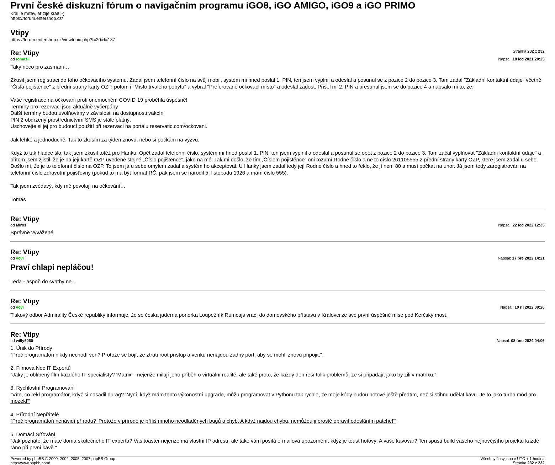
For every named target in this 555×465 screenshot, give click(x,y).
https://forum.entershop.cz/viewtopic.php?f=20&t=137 (62, 39)
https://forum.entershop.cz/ (36, 18)
